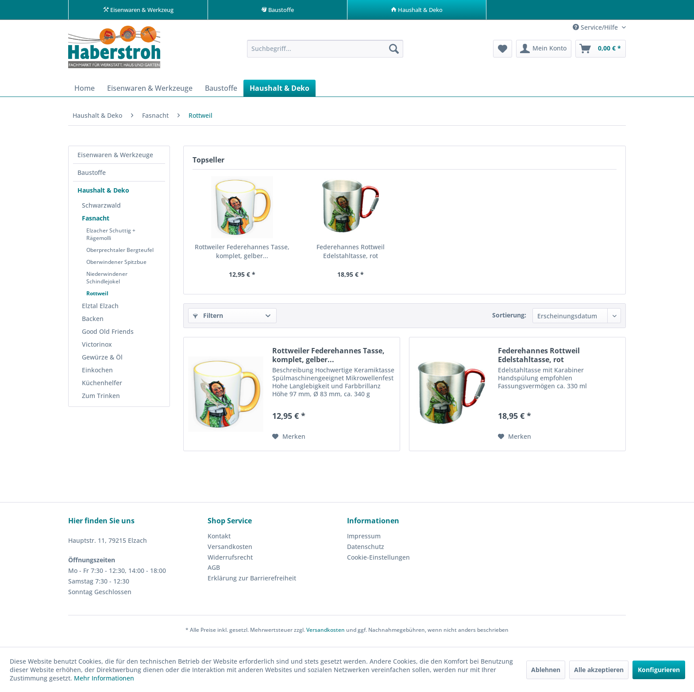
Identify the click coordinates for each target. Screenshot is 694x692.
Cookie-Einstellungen (378, 560)
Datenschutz (365, 549)
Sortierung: (509, 317)
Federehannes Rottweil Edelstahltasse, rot (350, 254)
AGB (214, 570)
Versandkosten (230, 549)
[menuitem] (325, 51)
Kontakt (219, 538)
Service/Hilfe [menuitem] (596, 30)
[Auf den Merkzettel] (288, 439)
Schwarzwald (101, 208)
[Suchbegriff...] (325, 51)
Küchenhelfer (102, 385)
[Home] (84, 90)
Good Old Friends (108, 334)
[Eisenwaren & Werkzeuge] (150, 90)
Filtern (208, 318)
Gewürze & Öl (102, 360)
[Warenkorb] (600, 51)
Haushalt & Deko (103, 193)
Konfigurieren (659, 669)
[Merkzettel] (502, 51)
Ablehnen (545, 669)
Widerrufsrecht (230, 560)
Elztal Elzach (100, 308)
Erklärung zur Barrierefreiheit (252, 580)
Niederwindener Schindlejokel (106, 280)
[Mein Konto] (543, 51)
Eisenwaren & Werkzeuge (115, 157)
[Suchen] (394, 51)
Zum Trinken (101, 398)
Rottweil (97, 296)
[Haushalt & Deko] (279, 90)
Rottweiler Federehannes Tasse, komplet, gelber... (242, 254)
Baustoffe (91, 175)
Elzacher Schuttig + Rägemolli (110, 236)
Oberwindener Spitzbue (116, 264)
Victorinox (97, 347)
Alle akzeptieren (599, 669)
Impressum (364, 538)
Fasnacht (95, 220)
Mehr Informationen (104, 678)
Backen (93, 321)
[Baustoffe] (221, 90)
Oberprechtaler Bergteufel (120, 252)
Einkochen (97, 372)
